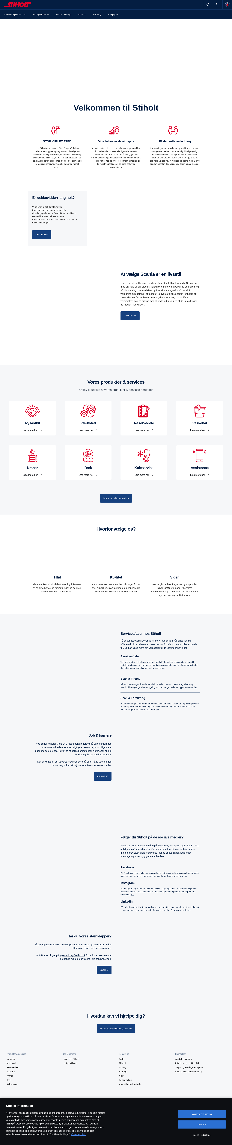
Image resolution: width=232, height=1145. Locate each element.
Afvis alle (202, 1124)
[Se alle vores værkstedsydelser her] (116, 1028)
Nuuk (121, 1076)
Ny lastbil (11, 1059)
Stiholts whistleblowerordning (188, 1071)
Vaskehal (11, 1071)
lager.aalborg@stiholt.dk (72, 955)
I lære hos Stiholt (71, 1059)
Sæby (122, 1059)
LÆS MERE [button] (102, 776)
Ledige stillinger (70, 1063)
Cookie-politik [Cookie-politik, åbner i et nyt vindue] (78, 1134)
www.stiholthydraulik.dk (130, 1084)
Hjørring (123, 1071)
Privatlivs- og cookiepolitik (187, 1063)
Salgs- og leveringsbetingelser (189, 1067)
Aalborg (122, 1067)
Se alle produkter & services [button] (116, 498)
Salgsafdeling (125, 1080)
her (162, 668)
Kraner (10, 1076)
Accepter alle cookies (202, 1114)
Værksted (11, 1063)
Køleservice (12, 1084)
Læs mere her (30, 430)
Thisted (122, 1063)
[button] (217, 4)
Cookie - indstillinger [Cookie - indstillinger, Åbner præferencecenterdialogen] (202, 1135)
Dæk (9, 1080)
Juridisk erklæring (183, 1059)
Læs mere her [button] (41, 234)
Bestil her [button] (104, 970)
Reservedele (12, 1067)
